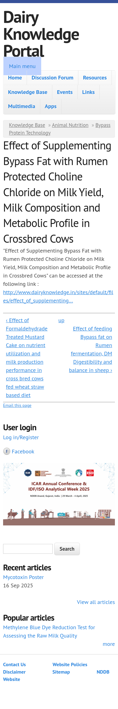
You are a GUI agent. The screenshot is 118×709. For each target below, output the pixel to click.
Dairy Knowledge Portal (41, 33)
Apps (51, 106)
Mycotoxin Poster (23, 577)
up (61, 320)
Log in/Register (21, 437)
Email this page (17, 405)
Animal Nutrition (70, 125)
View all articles (96, 602)
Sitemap (61, 672)
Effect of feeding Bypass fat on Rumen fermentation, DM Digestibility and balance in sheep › (90, 349)
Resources (95, 77)
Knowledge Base (27, 91)
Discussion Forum (52, 77)
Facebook (23, 451)
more (109, 643)
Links (88, 91)
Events (65, 91)
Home (15, 77)
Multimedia (21, 106)
